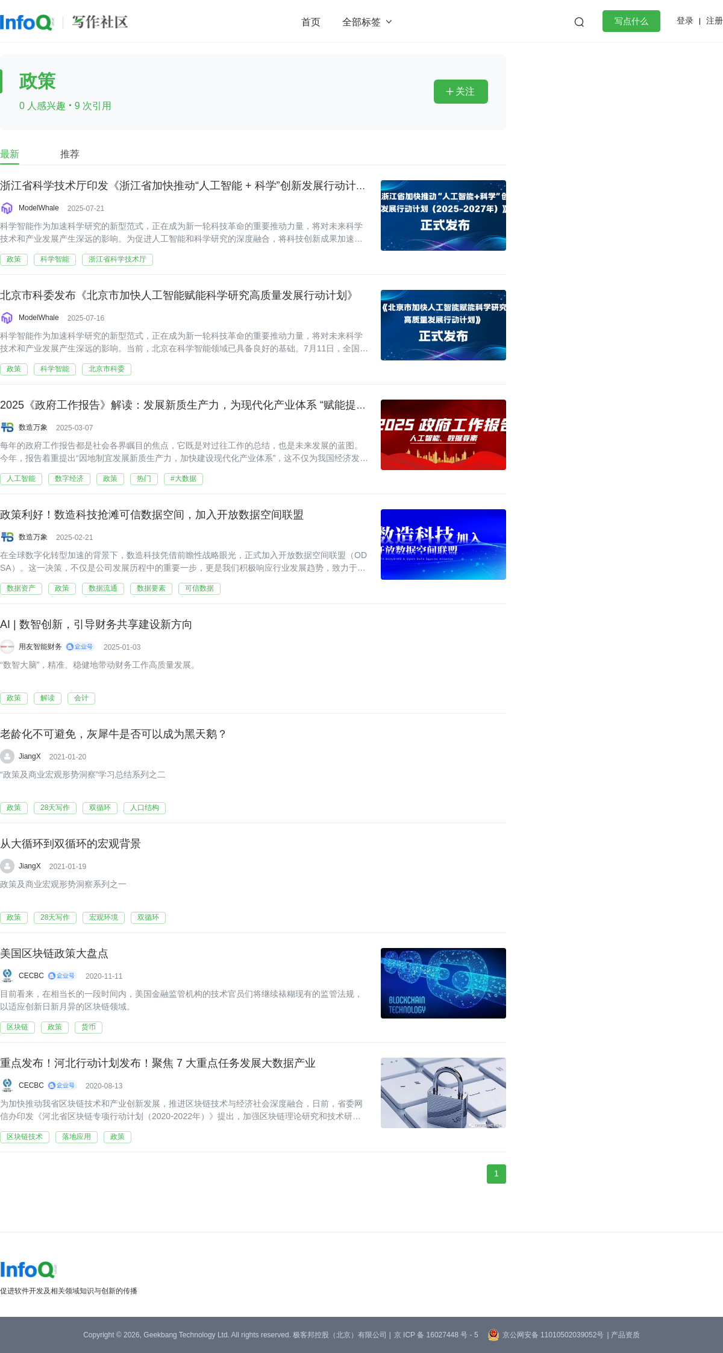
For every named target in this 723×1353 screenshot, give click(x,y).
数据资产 (21, 588)
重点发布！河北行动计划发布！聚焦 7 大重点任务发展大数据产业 (158, 1064)
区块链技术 (25, 1136)
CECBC (31, 976)
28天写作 (55, 807)
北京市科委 (107, 369)
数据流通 (103, 588)
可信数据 (199, 588)
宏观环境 (103, 917)
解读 (47, 698)
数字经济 (69, 478)
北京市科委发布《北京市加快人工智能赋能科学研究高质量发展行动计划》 (179, 296)
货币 (88, 1027)
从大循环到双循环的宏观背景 (70, 844)
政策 (14, 259)
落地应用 (76, 1136)
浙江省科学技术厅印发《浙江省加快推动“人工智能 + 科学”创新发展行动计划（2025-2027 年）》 (232, 186)
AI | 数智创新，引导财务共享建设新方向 (96, 625)
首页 (311, 22)
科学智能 (54, 259)
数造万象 (33, 427)
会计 (81, 698)
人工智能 (21, 478)
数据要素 (151, 588)
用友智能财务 (40, 646)
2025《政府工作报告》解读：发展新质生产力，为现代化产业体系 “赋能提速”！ (190, 406)
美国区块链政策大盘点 (54, 954)
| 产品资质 (623, 1335)
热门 (144, 478)
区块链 (17, 1027)
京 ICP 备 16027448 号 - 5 (436, 1335)
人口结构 (144, 807)
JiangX (30, 756)
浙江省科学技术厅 (117, 259)
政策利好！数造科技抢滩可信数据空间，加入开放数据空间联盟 (152, 515)
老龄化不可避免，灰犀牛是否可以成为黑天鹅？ (114, 735)
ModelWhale (39, 208)
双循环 (100, 807)
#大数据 (183, 478)
